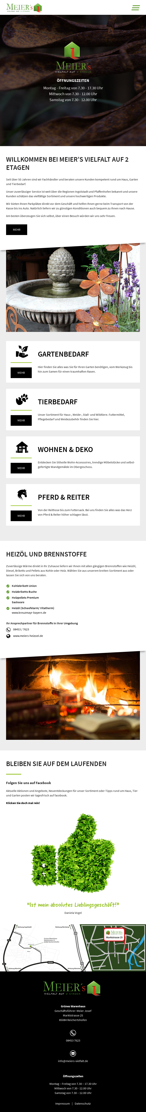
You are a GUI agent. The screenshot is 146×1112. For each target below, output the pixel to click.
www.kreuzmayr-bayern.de (29, 613)
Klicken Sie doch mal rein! (23, 803)
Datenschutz (83, 1104)
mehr (16, 230)
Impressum (62, 1104)
